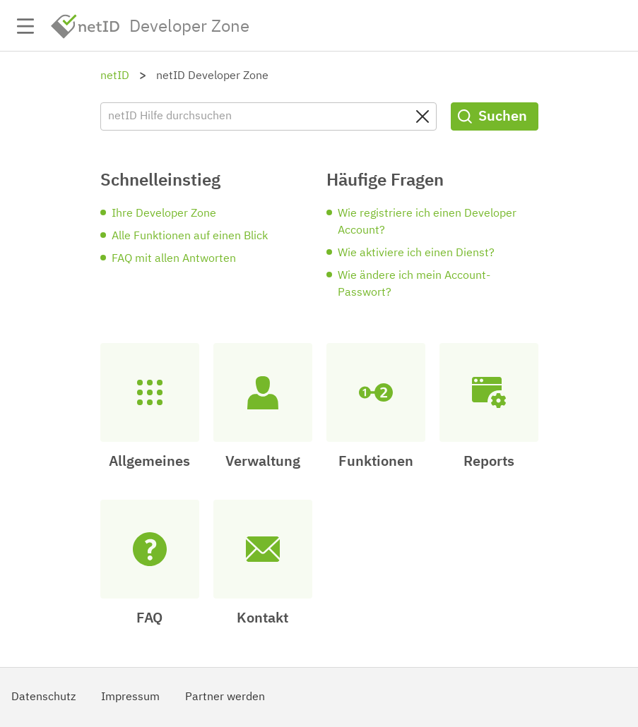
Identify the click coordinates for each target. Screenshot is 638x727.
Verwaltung (262, 462)
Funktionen (375, 462)
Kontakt (262, 618)
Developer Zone (189, 26)
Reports (488, 462)
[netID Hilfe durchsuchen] (268, 116)
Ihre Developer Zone (164, 214)
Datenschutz (43, 697)
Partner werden (225, 697)
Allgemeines (149, 462)
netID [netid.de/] (85, 26)
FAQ (149, 618)
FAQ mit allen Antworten (174, 259)
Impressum (130, 697)
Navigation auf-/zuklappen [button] (25, 26)
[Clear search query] (422, 116)
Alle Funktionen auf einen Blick (190, 236)
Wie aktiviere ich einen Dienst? (416, 253)
